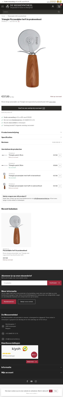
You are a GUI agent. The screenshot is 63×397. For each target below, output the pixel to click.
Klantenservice (9, 302)
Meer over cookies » (31, 393)
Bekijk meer (32, 361)
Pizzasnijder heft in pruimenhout (17, 16)
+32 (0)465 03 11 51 (12, 333)
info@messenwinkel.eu (41, 198)
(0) (18, 21)
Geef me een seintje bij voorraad (31, 108)
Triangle (4, 21)
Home (3, 16)
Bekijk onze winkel (26, 302)
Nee (55, 391)
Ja (50, 391)
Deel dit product (6, 112)
